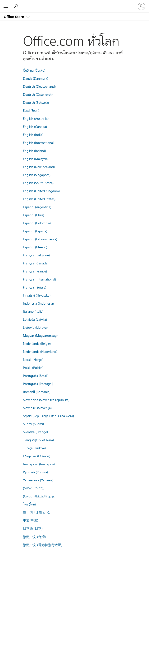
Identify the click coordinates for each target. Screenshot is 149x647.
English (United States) (39, 198)
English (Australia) (36, 118)
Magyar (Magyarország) (40, 335)
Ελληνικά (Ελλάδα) (36, 455)
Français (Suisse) (34, 287)
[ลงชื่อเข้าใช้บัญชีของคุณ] (141, 6)
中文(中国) (30, 520)
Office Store (14, 17)
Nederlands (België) (37, 343)
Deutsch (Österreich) (38, 94)
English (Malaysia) (36, 158)
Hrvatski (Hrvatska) (36, 295)
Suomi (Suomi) (33, 423)
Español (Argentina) (37, 206)
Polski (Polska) (33, 367)
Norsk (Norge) (33, 359)
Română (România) (36, 391)
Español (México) (35, 247)
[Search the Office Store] (17, 6)
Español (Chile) (33, 214)
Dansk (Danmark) (35, 78)
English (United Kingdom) (41, 190)
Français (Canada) (35, 263)
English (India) (33, 134)
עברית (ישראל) (33, 488)
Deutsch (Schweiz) (36, 102)
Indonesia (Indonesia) (38, 303)
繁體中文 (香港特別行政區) (42, 544)
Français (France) (35, 271)
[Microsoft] (74, 3)
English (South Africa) (38, 182)
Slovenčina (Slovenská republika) (46, 399)
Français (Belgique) (36, 255)
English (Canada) (35, 126)
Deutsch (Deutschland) (39, 86)
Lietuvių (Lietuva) (35, 327)
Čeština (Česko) (34, 70)
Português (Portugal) (38, 383)
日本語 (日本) (33, 528)
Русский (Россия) (35, 472)
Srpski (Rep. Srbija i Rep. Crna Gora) (48, 415)
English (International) (38, 142)
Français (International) (39, 279)
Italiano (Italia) (33, 311)
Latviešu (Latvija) (35, 319)
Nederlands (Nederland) (40, 351)
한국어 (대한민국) (36, 512)
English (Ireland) (34, 150)
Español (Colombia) (37, 222)
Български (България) (39, 464)
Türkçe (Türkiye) (34, 447)
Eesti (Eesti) (31, 110)
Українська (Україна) (38, 480)
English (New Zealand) (39, 166)
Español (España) (35, 231)
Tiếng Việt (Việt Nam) (38, 439)
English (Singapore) (36, 174)
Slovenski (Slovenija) (37, 407)
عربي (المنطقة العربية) (39, 496)
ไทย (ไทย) (29, 504)
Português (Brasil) (35, 375)
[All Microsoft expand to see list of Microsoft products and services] (6, 6)
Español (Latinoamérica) (40, 239)
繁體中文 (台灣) (34, 536)
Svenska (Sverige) (35, 431)
